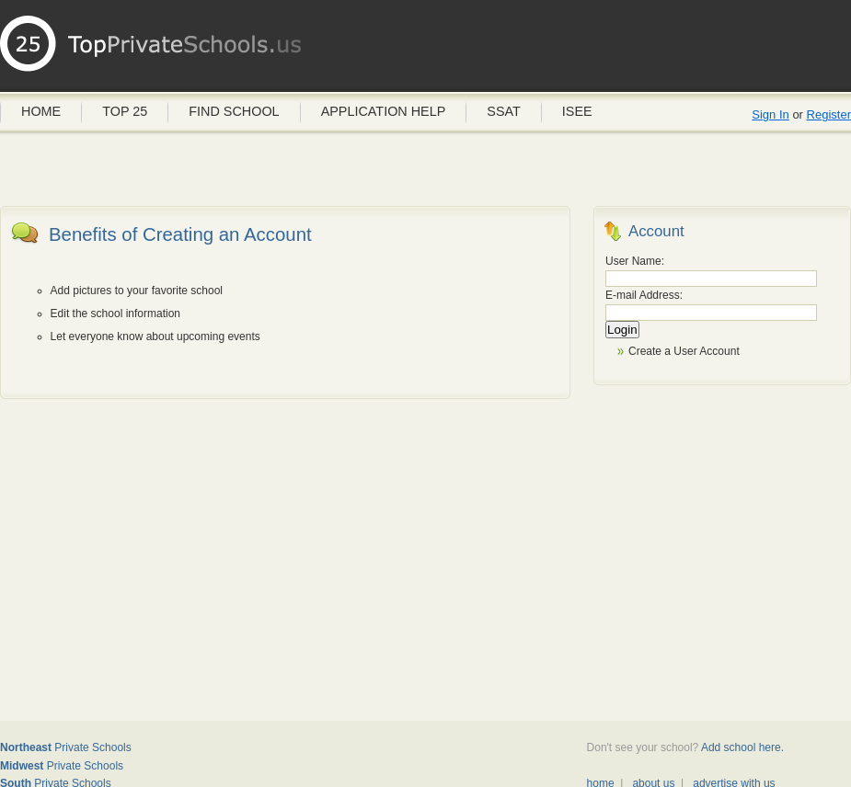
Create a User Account (684, 351)
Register (829, 114)
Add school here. (742, 747)
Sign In (770, 114)
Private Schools (66, 747)
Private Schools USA (152, 50)
